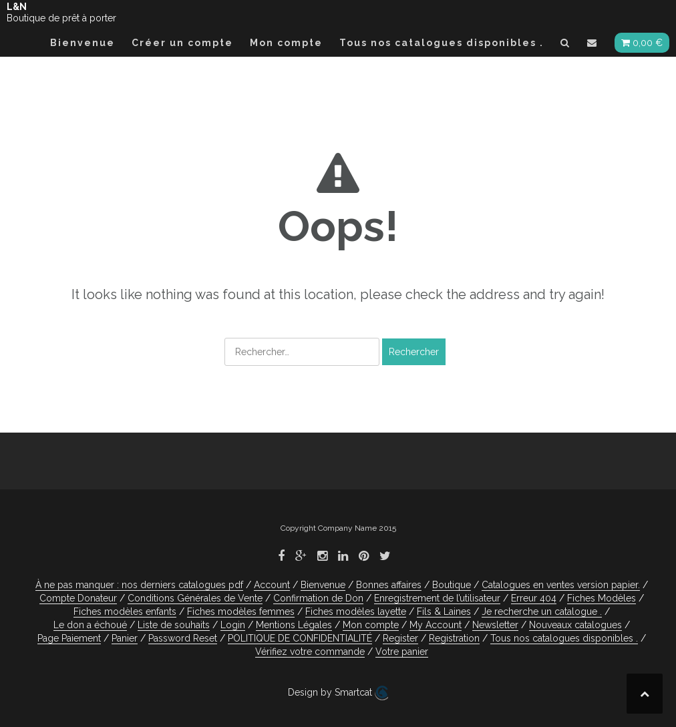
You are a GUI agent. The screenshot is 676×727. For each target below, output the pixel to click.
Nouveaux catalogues (575, 625)
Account (272, 584)
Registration (454, 638)
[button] (565, 45)
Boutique (451, 584)
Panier (125, 638)
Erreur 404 (533, 598)
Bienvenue (82, 42)
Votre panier (401, 651)
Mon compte (286, 42)
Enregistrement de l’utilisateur (437, 598)
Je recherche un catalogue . (542, 611)
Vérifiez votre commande (310, 651)
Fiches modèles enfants (124, 611)
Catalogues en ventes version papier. (561, 584)
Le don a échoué (90, 625)
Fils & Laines (444, 611)
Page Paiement (69, 638)
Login (232, 625)
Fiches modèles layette (355, 611)
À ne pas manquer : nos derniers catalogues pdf (139, 584)
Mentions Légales (294, 625)
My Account (435, 625)
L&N (17, 6)
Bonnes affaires (388, 584)
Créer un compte (182, 42)
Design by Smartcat (338, 693)
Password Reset (182, 638)
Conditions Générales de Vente (195, 598)
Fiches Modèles (601, 598)
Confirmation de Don (318, 598)
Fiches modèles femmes (241, 611)
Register (400, 638)
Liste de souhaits (174, 625)
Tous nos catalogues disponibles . (441, 42)
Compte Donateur (78, 598)
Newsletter (495, 625)
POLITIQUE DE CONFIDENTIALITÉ (300, 638)
